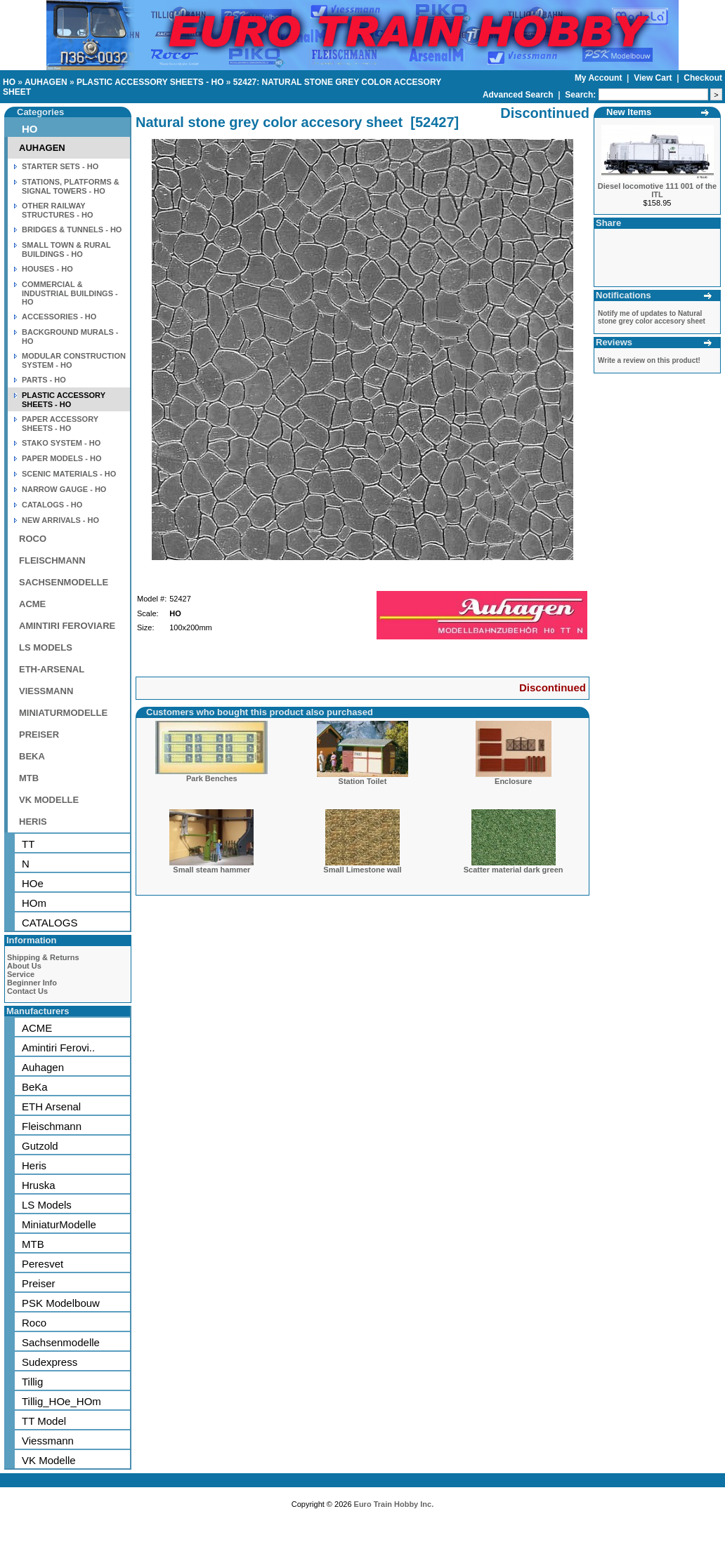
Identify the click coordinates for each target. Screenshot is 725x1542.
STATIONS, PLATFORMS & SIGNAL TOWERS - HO (70, 186)
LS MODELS (45, 647)
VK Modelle (49, 1460)
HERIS (33, 821)
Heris (34, 1165)
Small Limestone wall (362, 869)
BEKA (32, 756)
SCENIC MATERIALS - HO (69, 474)
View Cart (654, 78)
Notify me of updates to (651, 317)
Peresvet (42, 1264)
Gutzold (40, 1146)
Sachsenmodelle (61, 1342)
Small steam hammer (211, 869)
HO (9, 82)
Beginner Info (32, 982)
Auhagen (43, 1067)
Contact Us (27, 991)
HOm (34, 903)
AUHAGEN (46, 82)
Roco (34, 1323)
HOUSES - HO (47, 269)
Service (20, 974)
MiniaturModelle (59, 1224)
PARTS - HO (44, 379)
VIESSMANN (46, 691)
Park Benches (211, 778)
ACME (32, 604)
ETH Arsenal (51, 1106)
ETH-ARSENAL (51, 669)
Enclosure (513, 781)
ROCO (32, 538)
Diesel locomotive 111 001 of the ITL (657, 190)
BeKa (35, 1087)
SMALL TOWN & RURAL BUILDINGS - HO (66, 249)
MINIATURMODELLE (63, 712)
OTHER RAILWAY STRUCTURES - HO (57, 210)
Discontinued (552, 687)
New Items (628, 112)
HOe (33, 883)
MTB (29, 778)
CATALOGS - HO (52, 504)
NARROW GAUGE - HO (64, 489)
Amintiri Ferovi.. (58, 1048)
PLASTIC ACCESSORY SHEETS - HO (150, 82)
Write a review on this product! (649, 360)
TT (28, 844)
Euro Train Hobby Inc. (394, 1504)
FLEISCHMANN (52, 560)
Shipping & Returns (43, 957)
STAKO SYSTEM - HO (61, 443)
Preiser (38, 1283)
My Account (600, 78)
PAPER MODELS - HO (61, 458)
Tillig (32, 1382)
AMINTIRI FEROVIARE (67, 625)
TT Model (44, 1421)
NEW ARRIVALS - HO (60, 520)
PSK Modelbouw (61, 1303)
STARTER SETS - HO (60, 166)
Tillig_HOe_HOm (61, 1401)
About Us (24, 966)
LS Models (47, 1205)
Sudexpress (49, 1362)
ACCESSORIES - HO (59, 316)
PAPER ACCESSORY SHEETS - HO (60, 423)
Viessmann (48, 1441)
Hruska (38, 1185)
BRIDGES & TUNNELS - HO (72, 229)
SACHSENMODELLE (63, 582)
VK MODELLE (49, 800)
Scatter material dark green (513, 869)
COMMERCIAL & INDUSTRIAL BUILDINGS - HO (70, 293)
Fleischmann (51, 1126)
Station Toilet (363, 781)
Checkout (703, 78)
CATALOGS (49, 923)
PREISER (39, 734)
